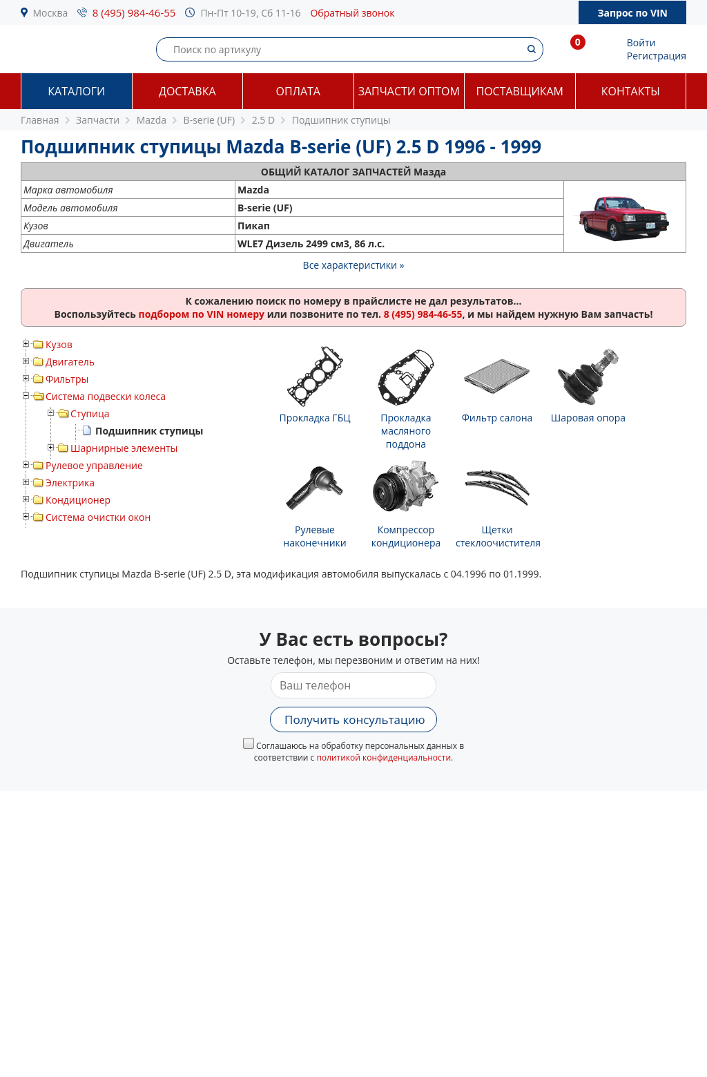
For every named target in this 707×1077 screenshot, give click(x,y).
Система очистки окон (98, 517)
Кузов (59, 344)
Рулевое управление (94, 465)
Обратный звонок (352, 12)
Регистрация (656, 55)
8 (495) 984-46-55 (134, 12)
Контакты (630, 91)
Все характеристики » (354, 264)
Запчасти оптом (409, 91)
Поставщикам (519, 91)
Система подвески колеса (106, 396)
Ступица (90, 413)
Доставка (187, 91)
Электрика (70, 482)
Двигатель (70, 361)
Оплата (298, 91)
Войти (641, 42)
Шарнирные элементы (123, 448)
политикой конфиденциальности (383, 757)
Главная (40, 119)
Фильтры (67, 378)
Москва (50, 12)
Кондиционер (78, 499)
